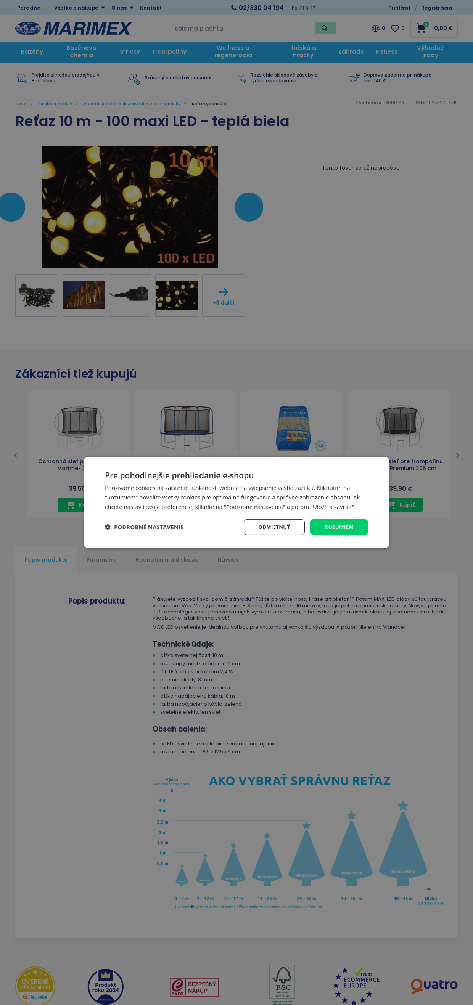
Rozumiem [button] (338, 526)
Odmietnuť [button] (271, 526)
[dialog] (236, 502)
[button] (144, 527)
